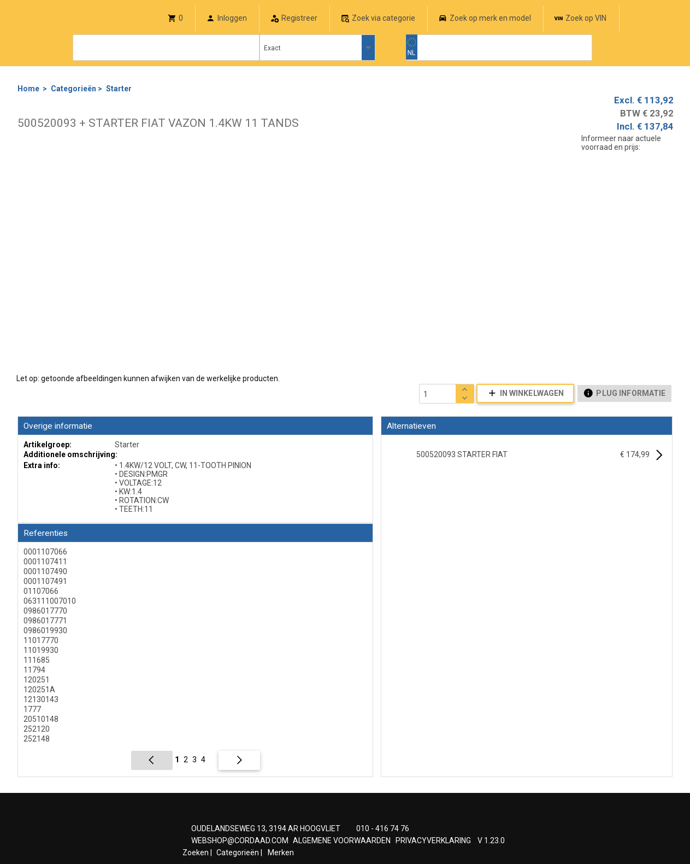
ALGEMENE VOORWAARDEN (342, 840)
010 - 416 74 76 (382, 828)
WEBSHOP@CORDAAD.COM (239, 840)
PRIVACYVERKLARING (433, 840)
